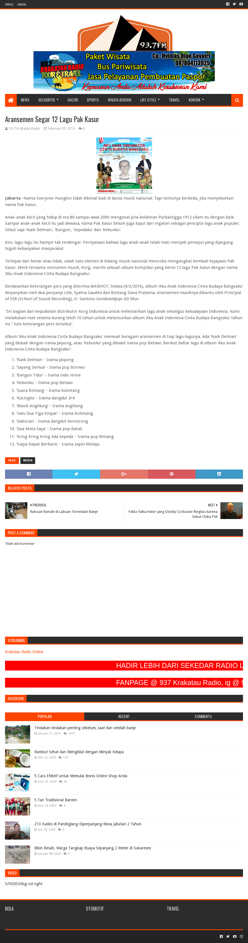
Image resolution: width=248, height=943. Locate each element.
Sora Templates (36, 936)
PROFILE (9, 4)
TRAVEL (174, 100)
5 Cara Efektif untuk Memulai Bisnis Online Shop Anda (80, 776)
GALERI (73, 100)
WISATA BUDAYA (119, 100)
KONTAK (22, 4)
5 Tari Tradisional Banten (55, 800)
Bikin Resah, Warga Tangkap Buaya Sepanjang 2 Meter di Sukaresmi (92, 848)
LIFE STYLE (148, 100)
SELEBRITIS (46, 100)
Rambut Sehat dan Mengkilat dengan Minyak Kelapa (79, 752)
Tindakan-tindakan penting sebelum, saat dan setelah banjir (85, 728)
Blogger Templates (68, 936)
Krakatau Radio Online (24, 652)
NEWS (25, 100)
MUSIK (27, 460)
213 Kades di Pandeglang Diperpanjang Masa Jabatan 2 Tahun (87, 824)
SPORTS (93, 100)
